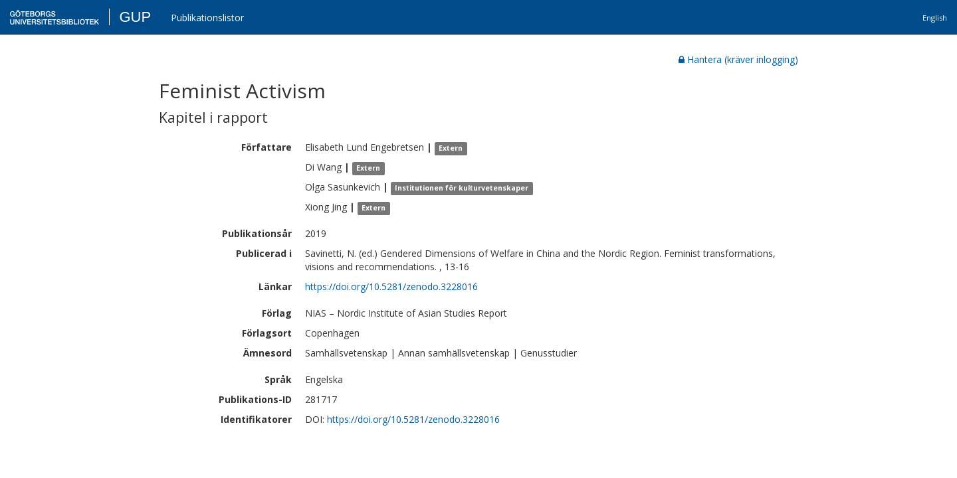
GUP (135, 17)
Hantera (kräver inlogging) (738, 59)
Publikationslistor (207, 17)
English (934, 18)
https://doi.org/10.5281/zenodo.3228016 (391, 286)
